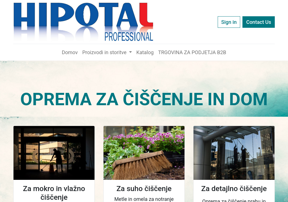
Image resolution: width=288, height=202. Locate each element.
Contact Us (258, 22)
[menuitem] (70, 52)
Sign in (229, 22)
